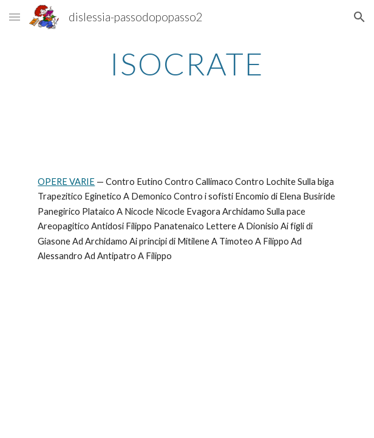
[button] (14, 16)
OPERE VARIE (66, 181)
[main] (187, 64)
